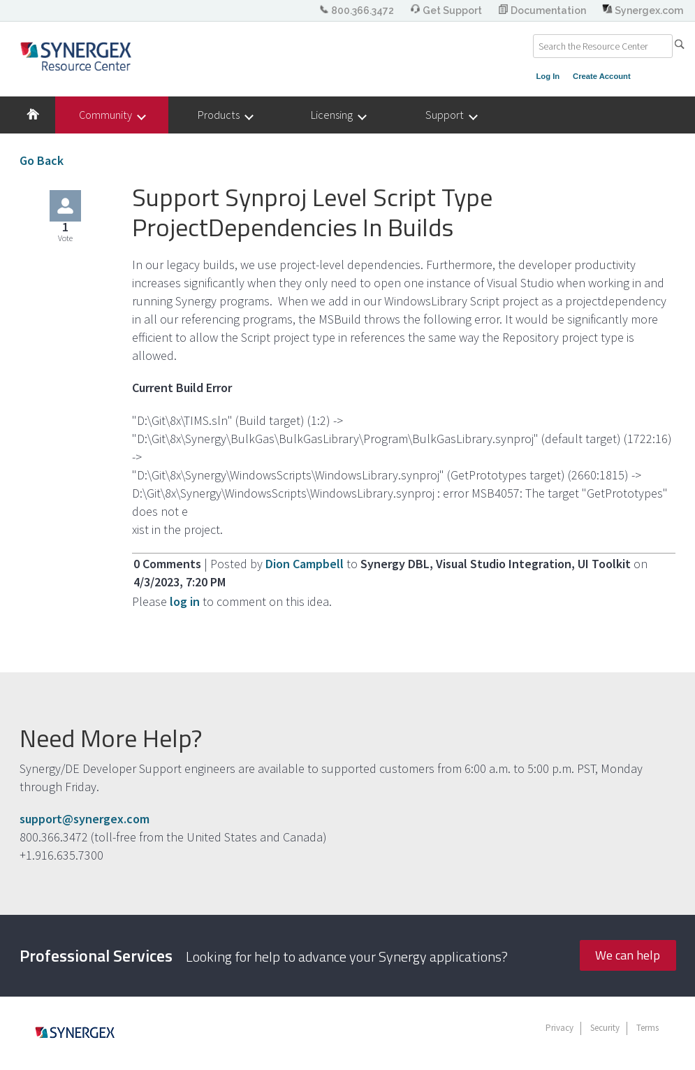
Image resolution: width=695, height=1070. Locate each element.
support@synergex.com (84, 819)
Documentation (543, 10)
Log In (548, 76)
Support (450, 115)
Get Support (447, 10)
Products (225, 115)
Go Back (42, 160)
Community (112, 115)
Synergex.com (642, 10)
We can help (627, 955)
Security (605, 1028)
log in (185, 601)
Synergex (76, 55)
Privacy (559, 1028)
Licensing (338, 115)
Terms (647, 1028)
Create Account (602, 76)
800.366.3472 (357, 10)
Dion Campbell (305, 564)
